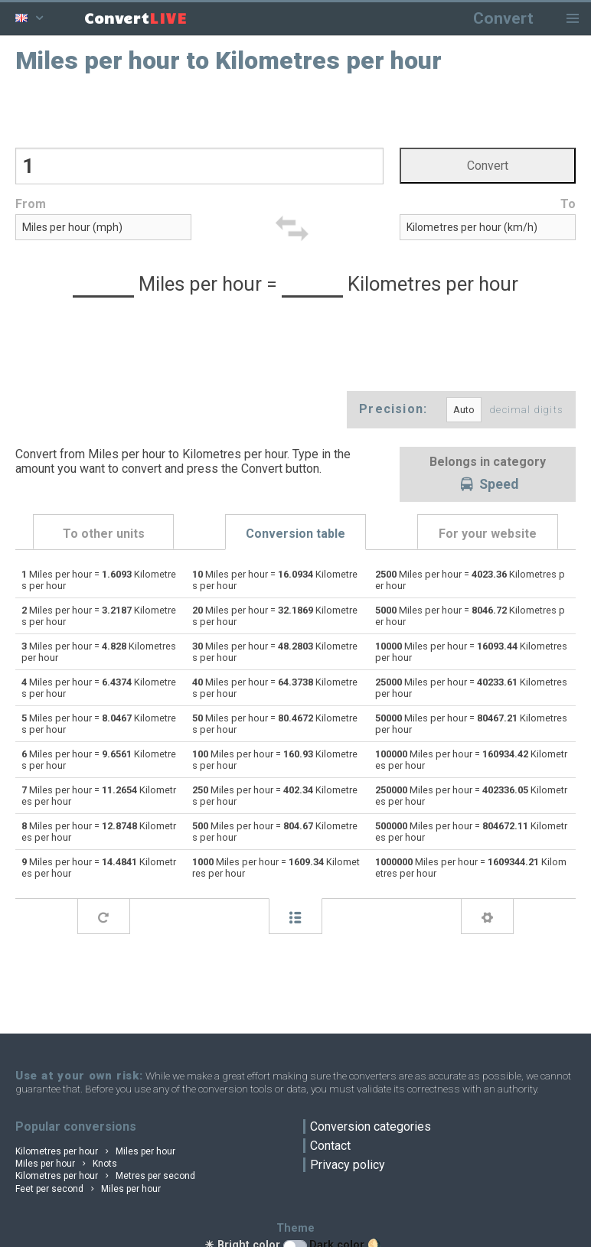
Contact (330, 1145)
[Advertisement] (296, 109)
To (568, 204)
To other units (104, 533)
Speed (487, 485)
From (30, 204)
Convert (503, 18)
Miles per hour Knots (66, 1163)
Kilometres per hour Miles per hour (95, 1151)
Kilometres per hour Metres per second (105, 1175)
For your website (488, 533)
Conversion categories (370, 1126)
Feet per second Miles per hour (88, 1189)
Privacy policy (347, 1164)
